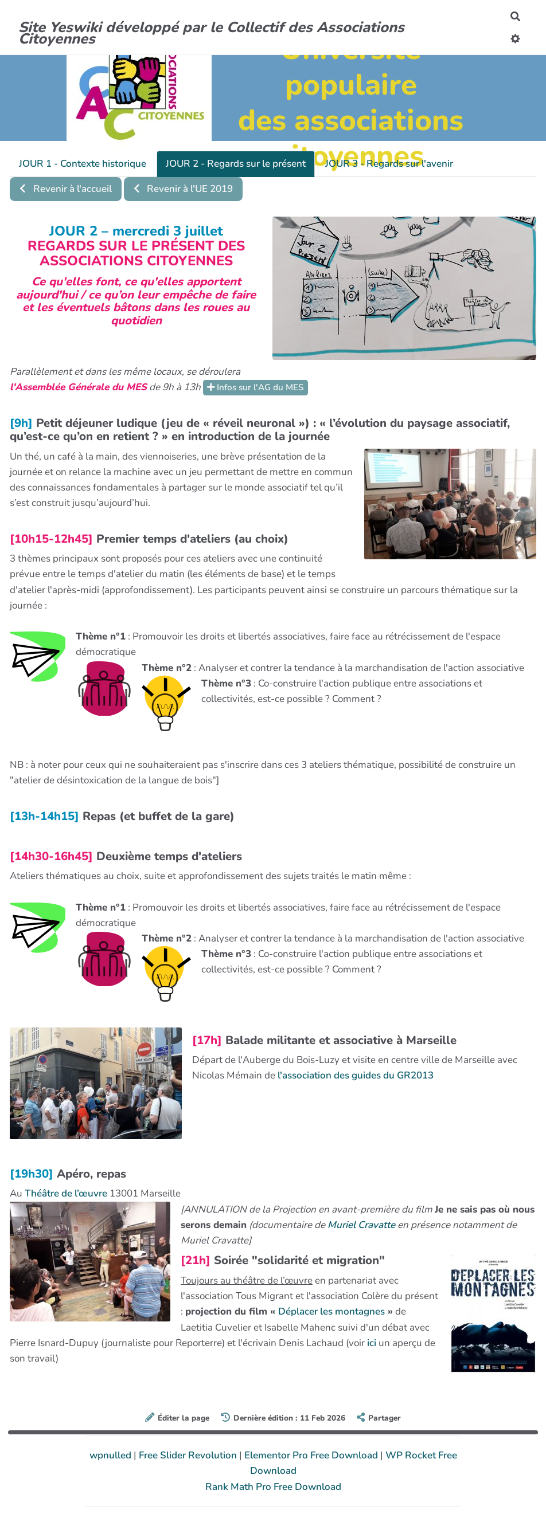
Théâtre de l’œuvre (66, 1193)
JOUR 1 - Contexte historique (82, 163)
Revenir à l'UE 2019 (183, 188)
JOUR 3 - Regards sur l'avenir (389, 163)
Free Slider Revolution (189, 1455)
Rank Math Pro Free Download (273, 1486)
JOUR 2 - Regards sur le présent (236, 163)
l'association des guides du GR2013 (356, 1075)
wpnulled (111, 1455)
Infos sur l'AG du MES (255, 387)
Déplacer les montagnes (331, 1311)
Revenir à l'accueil (66, 188)
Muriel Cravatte (361, 1224)
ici (371, 1343)
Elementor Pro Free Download (312, 1455)
